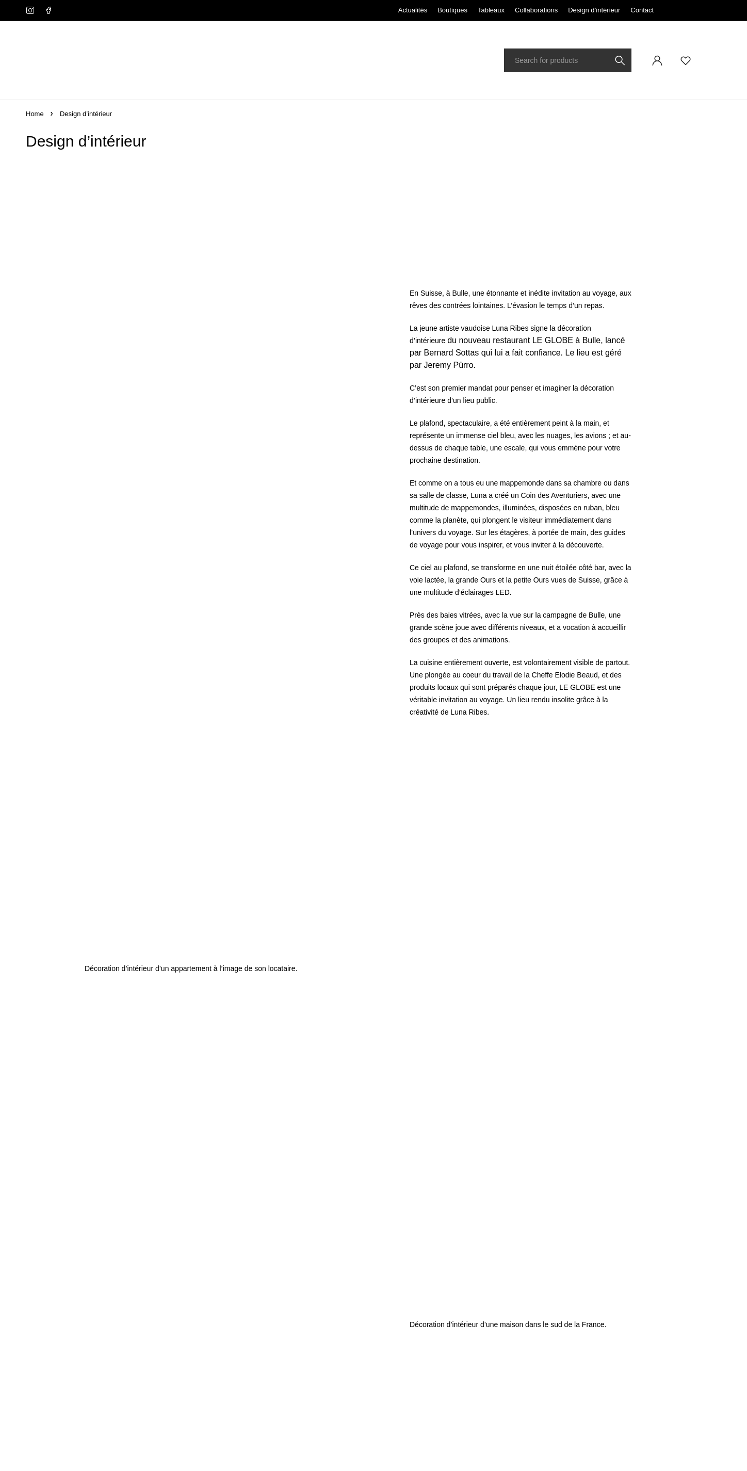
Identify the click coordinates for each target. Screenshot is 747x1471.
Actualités (412, 10)
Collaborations (536, 10)
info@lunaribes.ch (51, 1272)
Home (35, 114)
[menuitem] (695, 10)
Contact (642, 10)
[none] (695, 10)
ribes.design (258, 1442)
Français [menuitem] (692, 10)
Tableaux (491, 10)
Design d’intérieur (594, 10)
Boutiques (452, 10)
